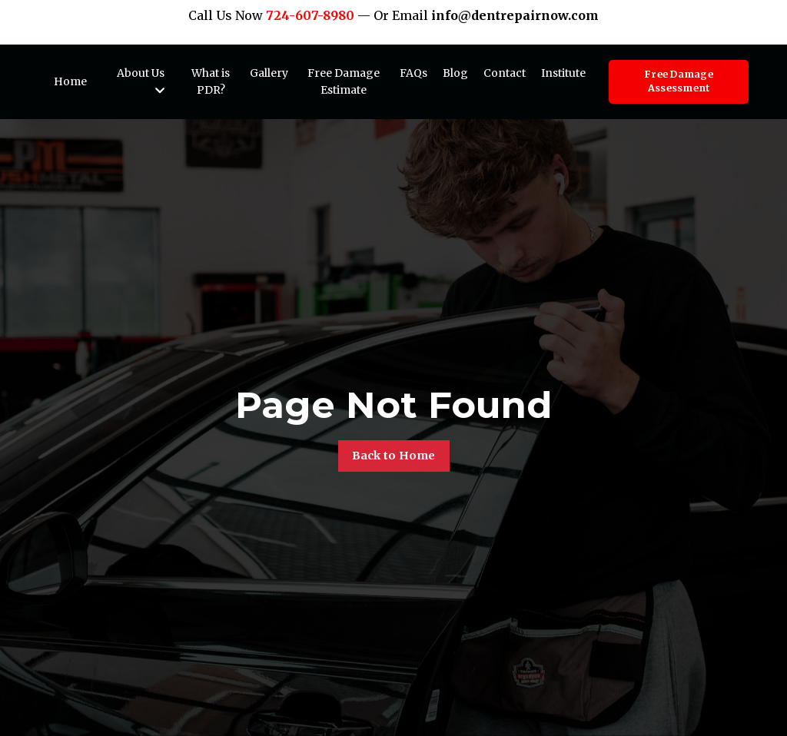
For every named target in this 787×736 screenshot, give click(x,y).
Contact (504, 73)
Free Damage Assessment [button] (678, 81)
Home (70, 81)
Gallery (269, 73)
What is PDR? (210, 81)
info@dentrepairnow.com (515, 15)
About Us (140, 81)
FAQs (413, 73)
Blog (455, 73)
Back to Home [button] (394, 455)
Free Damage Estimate (343, 81)
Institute (563, 73)
